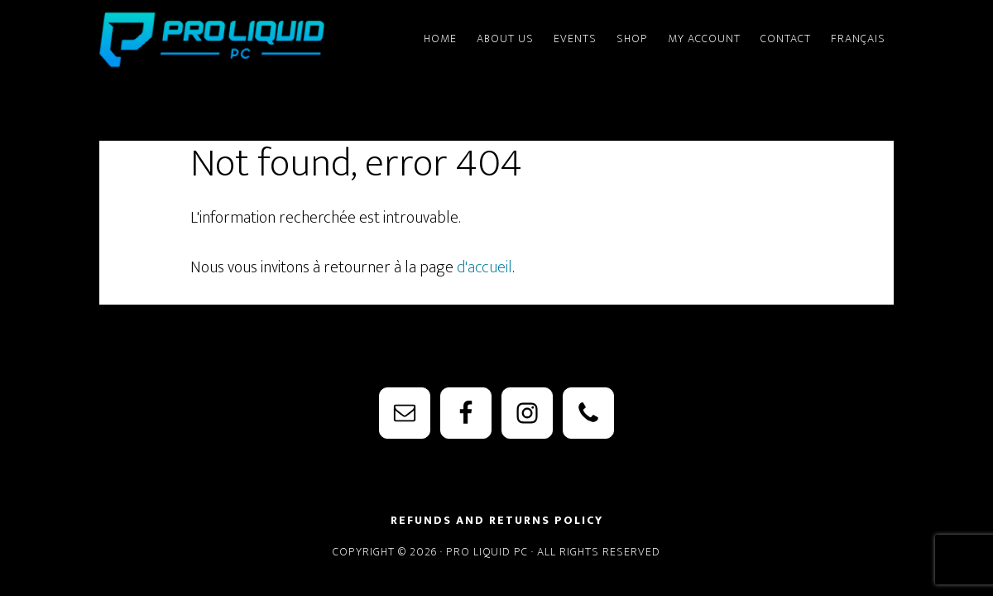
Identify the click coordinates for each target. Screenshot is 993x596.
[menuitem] (858, 31)
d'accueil (484, 267)
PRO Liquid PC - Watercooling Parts (248, 39)
